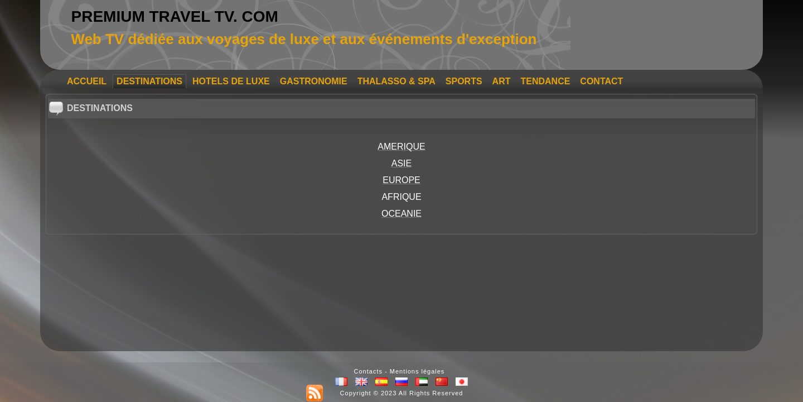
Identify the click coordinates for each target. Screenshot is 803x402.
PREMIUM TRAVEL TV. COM (174, 16)
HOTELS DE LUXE (231, 81)
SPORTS (464, 81)
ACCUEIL (87, 81)
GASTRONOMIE (313, 81)
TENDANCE (545, 81)
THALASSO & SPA (396, 81)
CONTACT (601, 81)
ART (501, 81)
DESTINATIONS (149, 81)
